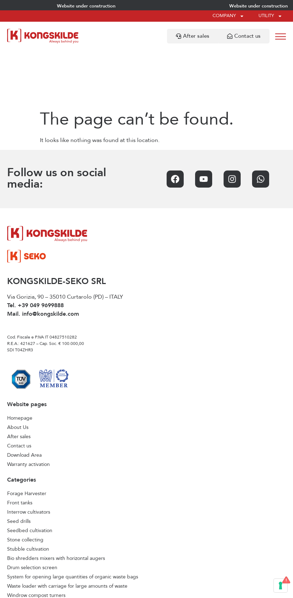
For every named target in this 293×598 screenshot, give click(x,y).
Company (228, 16)
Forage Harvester (26, 437)
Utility (270, 16)
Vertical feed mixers (29, 557)
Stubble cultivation (28, 492)
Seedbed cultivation (29, 474)
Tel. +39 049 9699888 (35, 249)
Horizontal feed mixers (32, 548)
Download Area (24, 398)
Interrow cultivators (28, 455)
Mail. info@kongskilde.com (43, 258)
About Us (17, 370)
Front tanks (19, 446)
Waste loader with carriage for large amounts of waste (67, 529)
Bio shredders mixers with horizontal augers (56, 501)
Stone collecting (25, 483)
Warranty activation (28, 407)
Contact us (19, 389)
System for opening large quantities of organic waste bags (72, 520)
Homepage (19, 361)
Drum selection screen (32, 511)
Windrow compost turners (36, 538)
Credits (211, 589)
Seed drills (19, 464)
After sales (19, 380)
